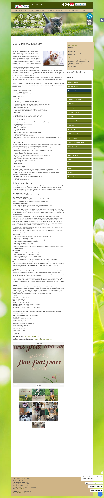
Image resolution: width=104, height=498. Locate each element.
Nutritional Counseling (73, 133)
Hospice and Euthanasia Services (76, 121)
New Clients (40, 10)
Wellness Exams (72, 176)
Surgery (70, 168)
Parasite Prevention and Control (76, 142)
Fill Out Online (26, 336)
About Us (22, 10)
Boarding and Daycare (73, 90)
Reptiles (70, 159)
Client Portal (80, 4)
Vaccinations (71, 172)
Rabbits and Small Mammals (75, 151)
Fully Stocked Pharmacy (74, 112)
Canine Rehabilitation (73, 95)
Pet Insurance (76, 10)
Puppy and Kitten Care (74, 146)
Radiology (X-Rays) (73, 155)
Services (59, 10)
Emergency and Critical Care (75, 108)
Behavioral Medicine (73, 82)
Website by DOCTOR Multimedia (21, 492)
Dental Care (71, 103)
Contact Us (85, 10)
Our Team (31, 10)
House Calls (71, 125)
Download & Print (35, 336)
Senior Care (71, 164)
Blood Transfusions (73, 86)
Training (67, 10)
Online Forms (50, 10)
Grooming (70, 116)
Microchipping (71, 129)
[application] (25, 453)
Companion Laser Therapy (75, 99)
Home (15, 10)
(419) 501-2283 (21, 488)
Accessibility (34, 492)
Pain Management (72, 138)
